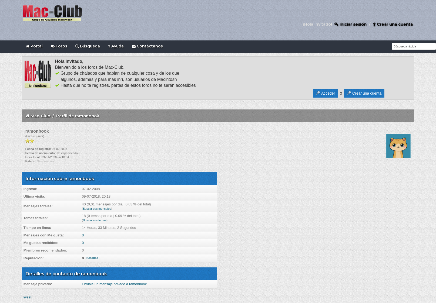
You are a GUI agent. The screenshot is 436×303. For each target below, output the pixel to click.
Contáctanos (147, 46)
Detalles (92, 258)
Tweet (27, 297)
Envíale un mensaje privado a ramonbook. (115, 284)
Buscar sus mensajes (97, 208)
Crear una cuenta (393, 24)
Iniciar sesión (350, 24)
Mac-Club (40, 115)
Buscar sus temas (94, 220)
